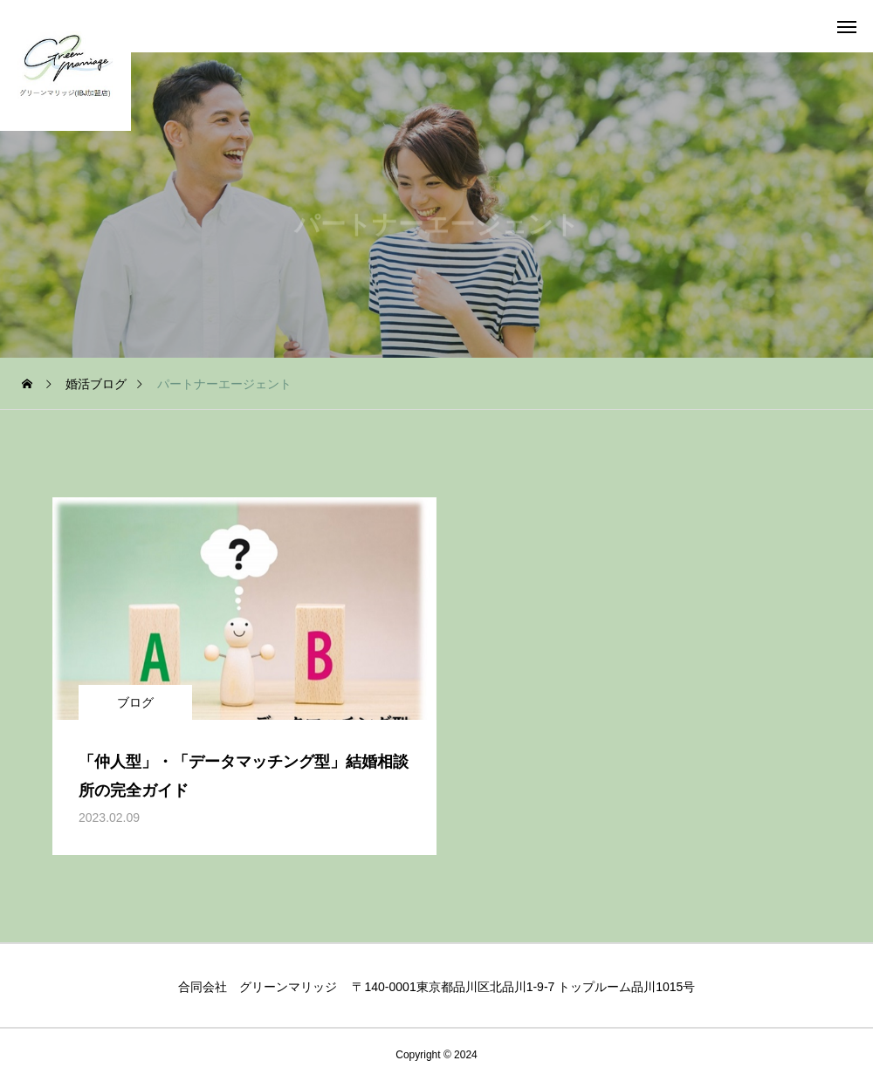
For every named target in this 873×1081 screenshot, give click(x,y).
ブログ (135, 702)
